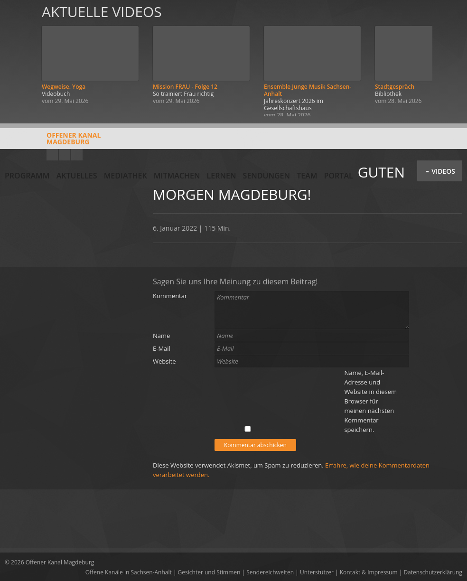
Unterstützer (317, 572)
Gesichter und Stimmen (209, 572)
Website (164, 361)
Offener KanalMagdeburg (53, 141)
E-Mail (161, 348)
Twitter (77, 154)
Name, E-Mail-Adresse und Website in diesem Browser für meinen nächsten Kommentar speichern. (370, 401)
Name (161, 335)
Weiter (449, 58)
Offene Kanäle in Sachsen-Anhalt (128, 572)
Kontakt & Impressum (369, 572)
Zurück (18, 58)
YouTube (52, 154)
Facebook (64, 154)
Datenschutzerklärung (432, 572)
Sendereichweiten (270, 572)
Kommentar (170, 295)
